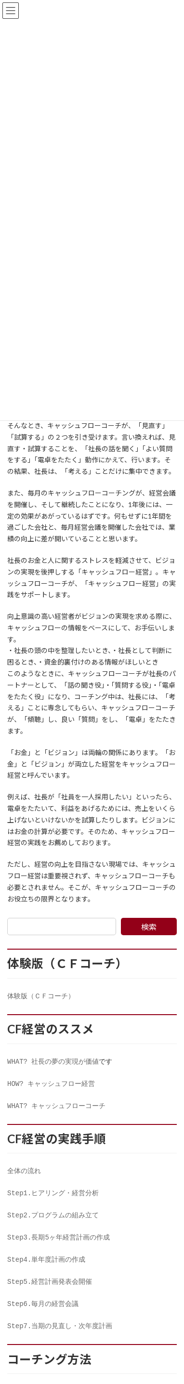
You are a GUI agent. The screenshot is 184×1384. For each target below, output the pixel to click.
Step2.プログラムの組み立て (53, 1222)
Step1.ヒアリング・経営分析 (53, 1198)
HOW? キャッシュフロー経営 (51, 1086)
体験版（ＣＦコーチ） (41, 996)
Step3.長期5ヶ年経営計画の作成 (58, 1245)
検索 (149, 926)
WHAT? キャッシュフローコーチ (56, 1109)
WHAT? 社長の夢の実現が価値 (53, 1063)
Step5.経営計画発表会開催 (49, 1291)
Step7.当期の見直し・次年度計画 (59, 1337)
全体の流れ (24, 1175)
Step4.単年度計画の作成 (46, 1268)
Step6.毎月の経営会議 (43, 1314)
